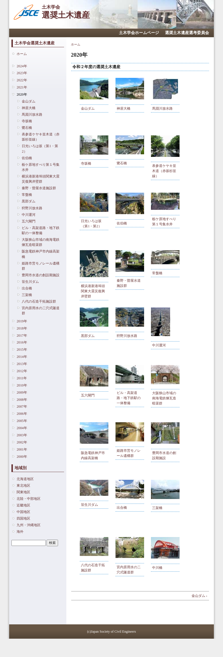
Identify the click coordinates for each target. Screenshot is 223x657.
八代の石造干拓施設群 (39, 301)
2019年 (22, 321)
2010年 (22, 385)
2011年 (22, 378)
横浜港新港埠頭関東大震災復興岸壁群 (40, 179)
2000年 (22, 457)
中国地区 (23, 512)
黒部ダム (28, 201)
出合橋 (27, 288)
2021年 (22, 87)
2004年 (22, 428)
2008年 (22, 400)
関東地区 (23, 492)
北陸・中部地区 (29, 499)
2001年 (22, 449)
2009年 (22, 392)
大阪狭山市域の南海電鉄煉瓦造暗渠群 (40, 242)
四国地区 (23, 518)
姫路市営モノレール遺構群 (40, 266)
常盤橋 (27, 195)
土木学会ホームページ (139, 33)
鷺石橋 (27, 128)
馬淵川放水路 (32, 115)
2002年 (22, 442)
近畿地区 (23, 505)
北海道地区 (25, 479)
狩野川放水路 (32, 208)
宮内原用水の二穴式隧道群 (40, 310)
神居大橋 (28, 108)
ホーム (22, 54)
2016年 (22, 342)
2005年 (22, 421)
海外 (20, 532)
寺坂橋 (27, 121)
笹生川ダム (30, 282)
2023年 (22, 73)
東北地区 (23, 486)
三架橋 (27, 295)
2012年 (22, 371)
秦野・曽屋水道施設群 (39, 188)
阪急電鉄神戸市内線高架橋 (40, 254)
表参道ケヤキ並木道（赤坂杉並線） (40, 136)
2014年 (22, 357)
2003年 (22, 435)
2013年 (22, 364)
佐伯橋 (27, 158)
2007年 (22, 407)
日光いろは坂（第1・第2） (40, 148)
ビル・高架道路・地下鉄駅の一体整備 (40, 230)
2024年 (22, 66)
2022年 (22, 80)
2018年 (22, 328)
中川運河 (28, 215)
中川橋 (157, 568)
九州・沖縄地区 (29, 525)
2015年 (22, 350)
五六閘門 (28, 221)
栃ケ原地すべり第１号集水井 (40, 167)
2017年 (22, 336)
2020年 (22, 94)
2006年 (22, 414)
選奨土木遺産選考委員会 (187, 33)
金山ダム (28, 101)
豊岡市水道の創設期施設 (40, 275)
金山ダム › (199, 596)
